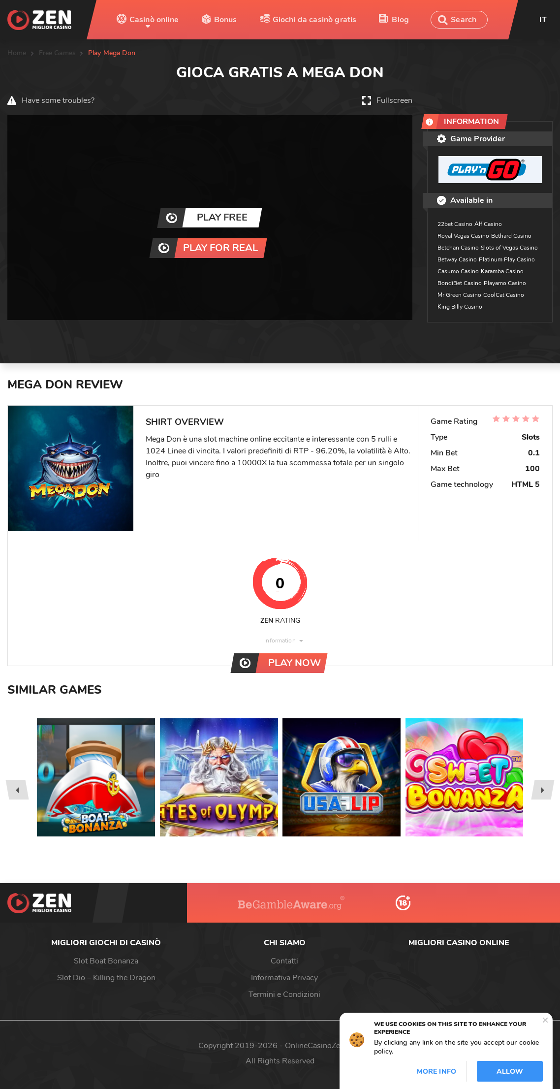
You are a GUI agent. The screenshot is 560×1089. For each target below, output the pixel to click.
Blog (400, 19)
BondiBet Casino (459, 283)
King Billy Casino (459, 307)
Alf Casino (488, 224)
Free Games (57, 53)
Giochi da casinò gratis (315, 19)
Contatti (284, 961)
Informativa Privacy (284, 977)
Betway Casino (457, 259)
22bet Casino (454, 224)
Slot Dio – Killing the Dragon (106, 977)
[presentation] (17, 790)
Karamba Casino (502, 271)
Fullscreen (394, 100)
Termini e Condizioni (284, 994)
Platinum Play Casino (507, 259)
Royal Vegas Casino (463, 236)
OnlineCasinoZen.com (323, 1045)
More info (436, 1071)
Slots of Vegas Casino (509, 248)
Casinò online (154, 19)
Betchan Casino (458, 248)
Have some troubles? (58, 100)
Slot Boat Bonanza (106, 961)
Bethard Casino (511, 236)
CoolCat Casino (503, 295)
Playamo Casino (505, 283)
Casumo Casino (458, 271)
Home (17, 53)
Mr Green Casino (459, 295)
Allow (510, 1071)
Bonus (225, 19)
